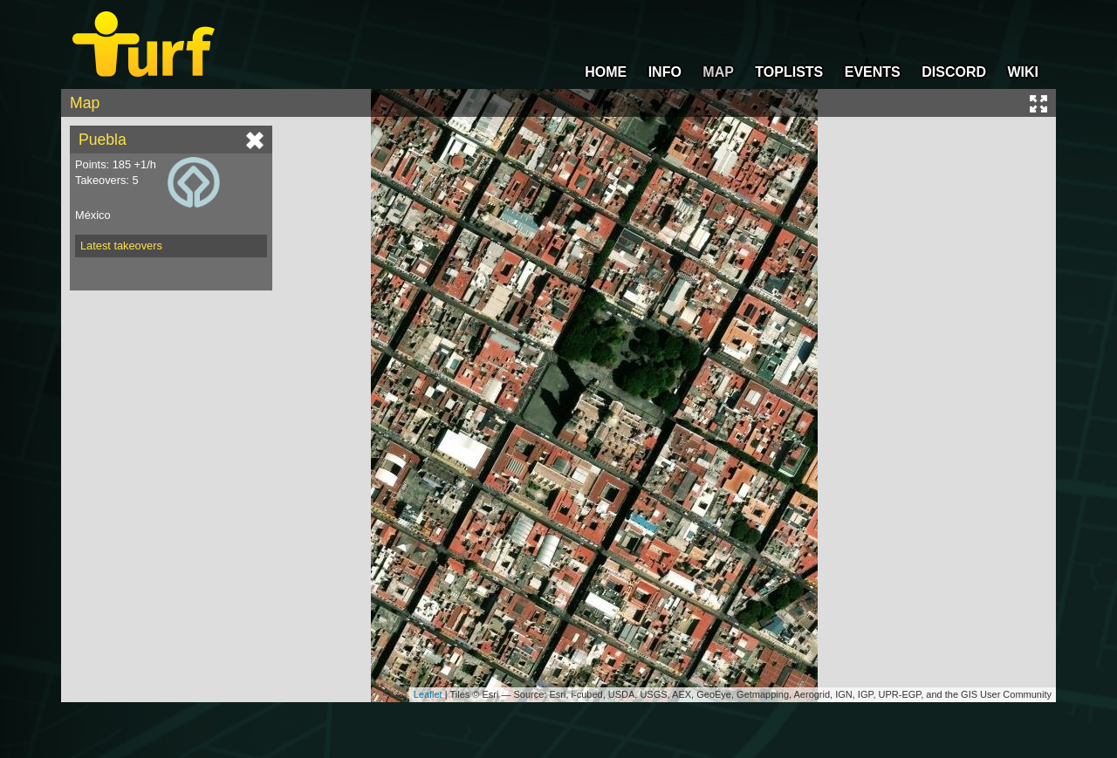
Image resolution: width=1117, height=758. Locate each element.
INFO (665, 72)
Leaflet (428, 694)
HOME (606, 72)
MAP (718, 72)
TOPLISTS (789, 72)
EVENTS (873, 72)
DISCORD (954, 72)
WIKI (1022, 72)
